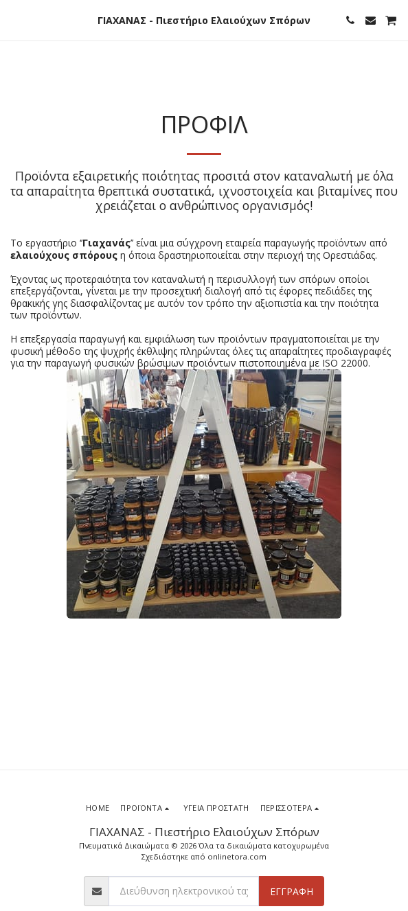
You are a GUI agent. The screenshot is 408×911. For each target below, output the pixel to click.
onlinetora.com (237, 856)
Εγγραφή (291, 891)
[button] (15, 19)
